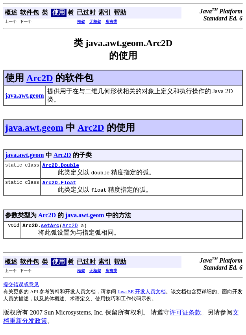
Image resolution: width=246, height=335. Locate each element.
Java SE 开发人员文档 (142, 295)
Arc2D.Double (60, 166)
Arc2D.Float (59, 184)
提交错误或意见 (21, 288)
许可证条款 (185, 316)
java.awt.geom (34, 127)
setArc (50, 228)
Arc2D (39, 78)
